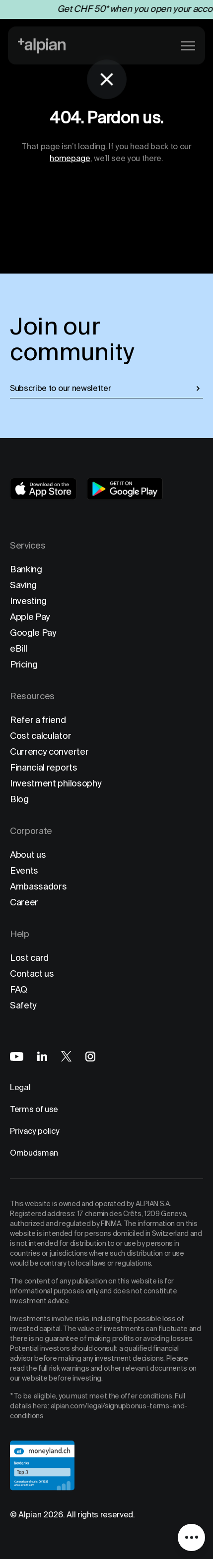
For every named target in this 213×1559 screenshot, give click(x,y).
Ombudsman (34, 1153)
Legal (20, 1087)
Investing (28, 601)
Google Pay (33, 632)
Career (24, 902)
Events (24, 870)
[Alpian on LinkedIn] (42, 1056)
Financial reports (43, 767)
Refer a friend (38, 719)
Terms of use (34, 1109)
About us (28, 854)
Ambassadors (38, 886)
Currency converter (49, 751)
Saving (23, 585)
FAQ (18, 989)
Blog (19, 799)
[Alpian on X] (66, 1056)
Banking (26, 569)
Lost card (29, 957)
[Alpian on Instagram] (90, 1056)
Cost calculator (40, 735)
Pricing (24, 664)
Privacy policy (35, 1131)
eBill (18, 648)
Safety (23, 1005)
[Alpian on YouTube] (16, 1056)
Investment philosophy (55, 783)
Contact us (32, 973)
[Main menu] (188, 45)
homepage (70, 158)
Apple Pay (30, 616)
